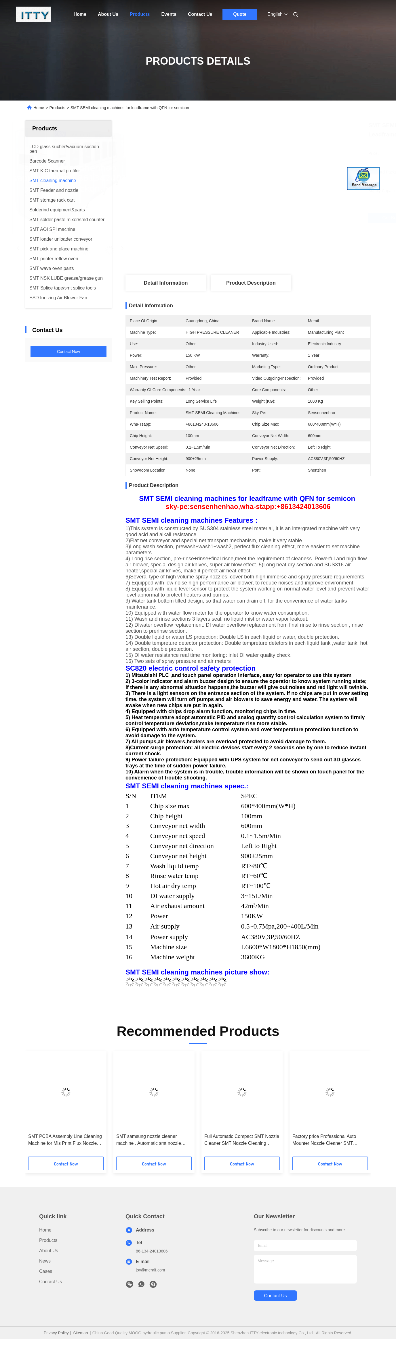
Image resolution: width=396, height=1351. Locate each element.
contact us (275, 1295)
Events (168, 14)
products (48, 1240)
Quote (239, 14)
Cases (45, 1271)
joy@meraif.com (150, 1270)
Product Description (251, 283)
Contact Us (200, 14)
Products (140, 14)
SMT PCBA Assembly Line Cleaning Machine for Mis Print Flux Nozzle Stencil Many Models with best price (65, 1140)
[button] (38, 1105)
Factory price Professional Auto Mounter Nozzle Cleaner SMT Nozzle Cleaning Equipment (324, 1140)
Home (80, 14)
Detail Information (166, 283)
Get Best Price (283, 217)
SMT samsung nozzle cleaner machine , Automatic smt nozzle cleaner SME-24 (148, 1140)
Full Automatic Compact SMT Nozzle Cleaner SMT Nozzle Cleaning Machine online (241, 1140)
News (45, 1261)
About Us (108, 14)
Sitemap (80, 1333)
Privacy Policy (56, 1333)
